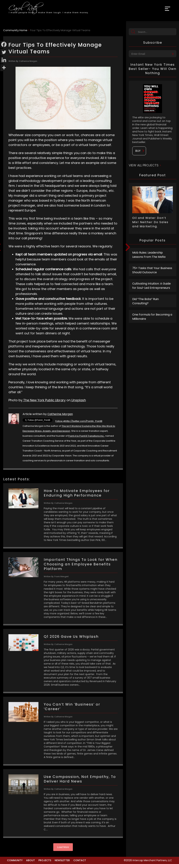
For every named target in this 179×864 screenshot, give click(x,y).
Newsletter (62, 860)
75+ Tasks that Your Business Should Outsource (152, 270)
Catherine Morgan (60, 414)
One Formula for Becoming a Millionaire (152, 317)
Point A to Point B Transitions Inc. (86, 436)
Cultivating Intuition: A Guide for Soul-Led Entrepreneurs (151, 286)
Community (15, 860)
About (30, 860)
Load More (63, 847)
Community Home (15, 30)
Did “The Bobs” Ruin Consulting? (145, 301)
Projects (44, 860)
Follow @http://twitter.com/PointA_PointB (78, 421)
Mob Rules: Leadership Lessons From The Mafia (148, 255)
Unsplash (78, 400)
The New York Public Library (44, 400)
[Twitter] (3, 52)
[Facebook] (3, 44)
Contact (79, 860)
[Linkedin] (3, 59)
